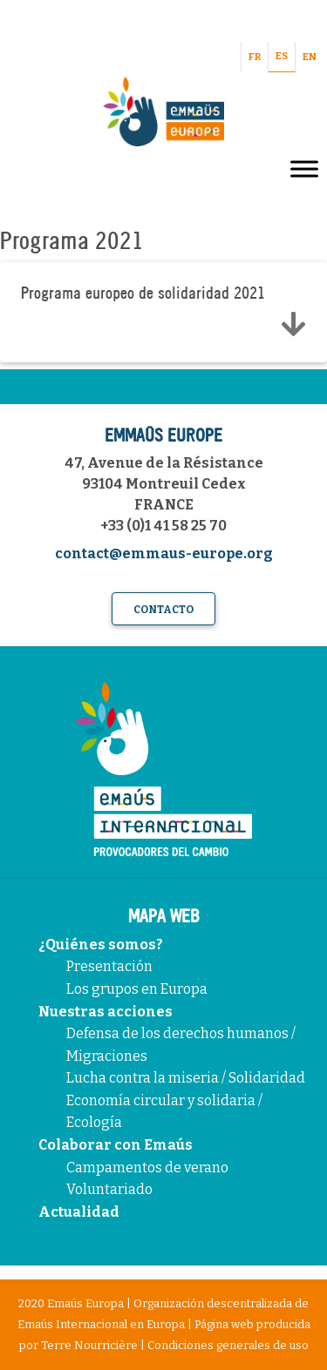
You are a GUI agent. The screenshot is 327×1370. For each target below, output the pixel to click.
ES (282, 56)
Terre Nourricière (89, 1345)
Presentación (109, 966)
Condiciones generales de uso (228, 1345)
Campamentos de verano (147, 1167)
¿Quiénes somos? (100, 944)
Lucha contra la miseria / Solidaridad (185, 1078)
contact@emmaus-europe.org (164, 553)
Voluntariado (109, 1189)
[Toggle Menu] (304, 168)
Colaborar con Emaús (115, 1145)
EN (310, 57)
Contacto (163, 610)
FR (255, 57)
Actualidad (78, 1212)
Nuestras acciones (105, 1011)
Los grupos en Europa (137, 989)
